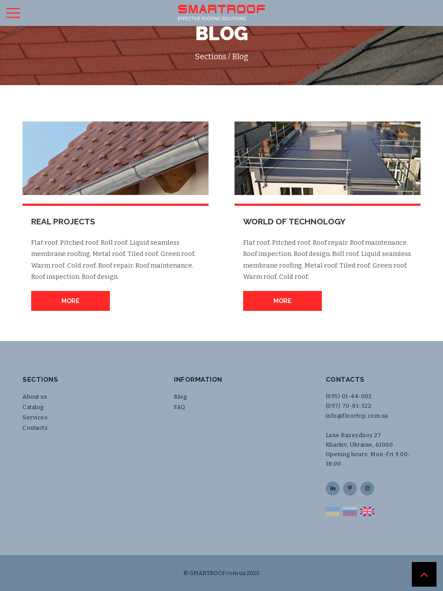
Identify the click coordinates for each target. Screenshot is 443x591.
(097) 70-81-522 (349, 406)
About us (34, 396)
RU (350, 511)
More (70, 300)
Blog (180, 396)
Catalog (33, 407)
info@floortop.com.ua (357, 415)
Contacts (35, 428)
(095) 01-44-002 (349, 396)
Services (35, 417)
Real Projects (63, 221)
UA (333, 511)
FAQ (180, 407)
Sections (210, 56)
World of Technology (294, 221)
